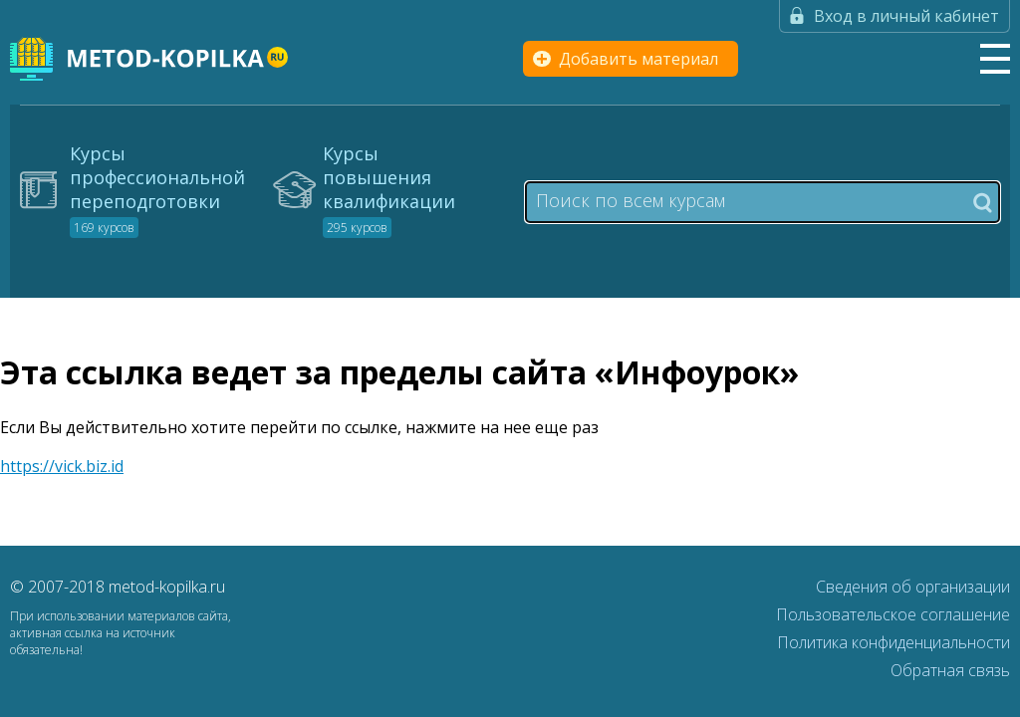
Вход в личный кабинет (906, 16)
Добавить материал (638, 59)
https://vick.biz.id (62, 466)
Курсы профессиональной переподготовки (157, 189)
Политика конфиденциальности (893, 642)
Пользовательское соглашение (893, 614)
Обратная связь (950, 670)
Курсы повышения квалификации (389, 189)
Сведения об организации (913, 587)
